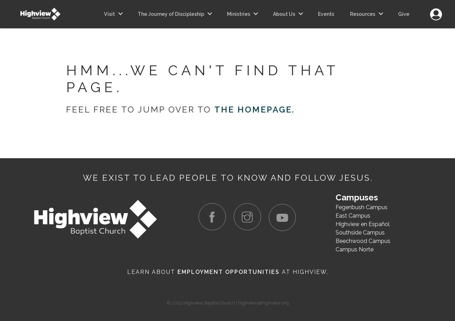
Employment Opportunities (228, 271)
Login (436, 10)
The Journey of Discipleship (171, 14)
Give (403, 14)
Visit (109, 14)
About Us (284, 14)
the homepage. (254, 109)
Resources (362, 14)
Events (326, 14)
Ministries (238, 14)
